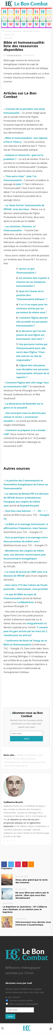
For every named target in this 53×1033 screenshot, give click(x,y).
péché (24, 766)
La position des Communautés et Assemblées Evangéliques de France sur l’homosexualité (26, 484)
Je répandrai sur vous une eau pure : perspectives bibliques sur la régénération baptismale (22, 823)
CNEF (39, 755)
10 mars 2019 (20, 889)
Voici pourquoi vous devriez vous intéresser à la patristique (33, 923)
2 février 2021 (20, 919)
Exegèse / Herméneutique (26, 31)
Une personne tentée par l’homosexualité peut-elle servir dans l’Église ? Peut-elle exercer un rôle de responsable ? (31, 352)
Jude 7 (19, 184)
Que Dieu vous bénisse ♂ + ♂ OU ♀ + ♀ (26, 510)
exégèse (31, 759)
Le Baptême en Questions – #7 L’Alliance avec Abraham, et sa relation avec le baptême (25, 909)
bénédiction (23, 755)
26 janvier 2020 (21, 876)
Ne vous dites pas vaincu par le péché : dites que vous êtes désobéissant (32, 895)
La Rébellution (25, 602)
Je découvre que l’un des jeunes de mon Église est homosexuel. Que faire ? (31, 334)
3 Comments (28, 55)
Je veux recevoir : (13, 997)
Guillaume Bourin (14, 55)
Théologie (9, 35)
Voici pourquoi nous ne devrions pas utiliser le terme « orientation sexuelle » (25, 416)
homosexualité (12, 762)
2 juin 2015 (8, 38)
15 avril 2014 (7, 903)
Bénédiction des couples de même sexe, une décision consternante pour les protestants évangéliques (25, 554)
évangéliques (18, 759)
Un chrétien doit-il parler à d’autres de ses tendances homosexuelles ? (32, 281)
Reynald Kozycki (29, 505)
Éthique (8, 31)
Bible (33, 755)
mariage (25, 762)
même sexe (15, 766)
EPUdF (7, 759)
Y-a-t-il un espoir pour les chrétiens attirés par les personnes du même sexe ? (31, 308)
